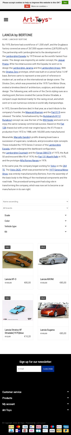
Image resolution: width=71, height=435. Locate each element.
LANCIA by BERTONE (18, 39)
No (27, 6)
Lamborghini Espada (16, 56)
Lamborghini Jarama (23, 68)
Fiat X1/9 (55, 112)
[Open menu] (6, 19)
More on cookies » (39, 6)
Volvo (53, 166)
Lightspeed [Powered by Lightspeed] (40, 423)
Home (5, 39)
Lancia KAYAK (47, 279)
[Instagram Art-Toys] (38, 378)
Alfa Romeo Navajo (29, 160)
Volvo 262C (15, 170)
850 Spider (48, 120)
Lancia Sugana (47, 330)
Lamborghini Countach (17, 153)
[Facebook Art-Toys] (32, 378)
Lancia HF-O (10, 279)
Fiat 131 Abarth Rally (48, 156)
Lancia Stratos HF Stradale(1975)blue (14, 331)
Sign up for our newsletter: (35, 361)
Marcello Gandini (22, 137)
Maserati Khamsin (34, 112)
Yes (65, 3)
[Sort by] (35, 201)
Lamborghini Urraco (51, 68)
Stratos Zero (12, 72)
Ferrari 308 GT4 (43, 153)
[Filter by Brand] (35, 208)
